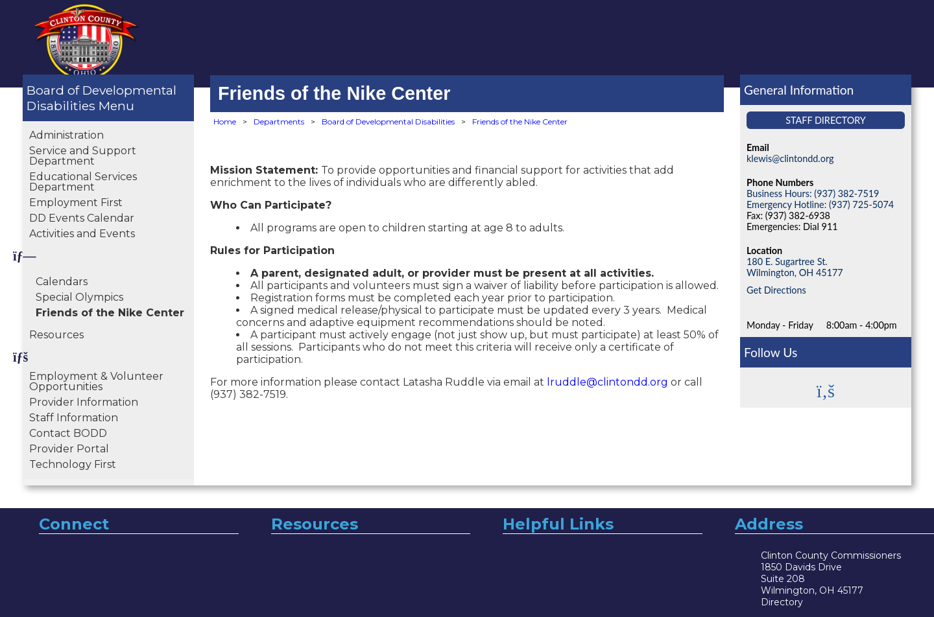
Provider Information (83, 402)
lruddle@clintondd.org (607, 382)
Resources (56, 335)
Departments (279, 121)
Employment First (76, 202)
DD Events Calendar (81, 218)
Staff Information (73, 418)
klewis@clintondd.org (790, 158)
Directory (782, 602)
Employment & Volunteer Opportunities (96, 381)
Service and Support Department (82, 156)
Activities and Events (82, 233)
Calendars (62, 281)
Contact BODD (68, 433)
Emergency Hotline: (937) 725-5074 (820, 204)
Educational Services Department (83, 181)
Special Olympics (79, 297)
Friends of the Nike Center (110, 313)
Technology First (72, 464)
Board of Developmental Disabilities (101, 97)
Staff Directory (825, 120)
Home (224, 121)
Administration (66, 135)
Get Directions (776, 290)
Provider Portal (69, 449)
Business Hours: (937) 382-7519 (813, 193)
